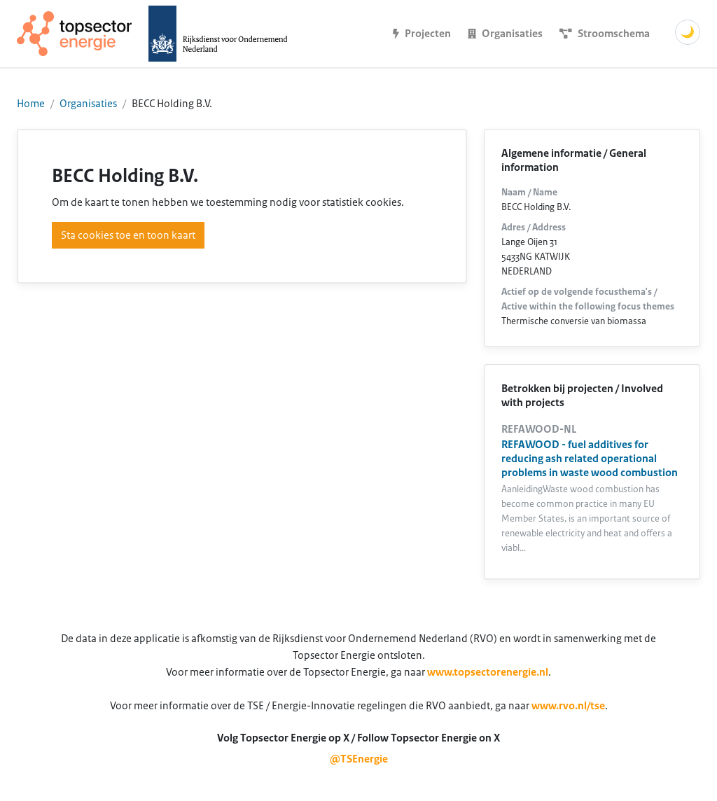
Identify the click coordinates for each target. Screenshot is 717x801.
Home (31, 103)
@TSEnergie (359, 759)
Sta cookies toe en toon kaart (128, 235)
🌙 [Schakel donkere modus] (688, 32)
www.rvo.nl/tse (568, 705)
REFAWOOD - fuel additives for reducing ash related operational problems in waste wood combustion (589, 458)
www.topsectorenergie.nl (487, 672)
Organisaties (88, 103)
